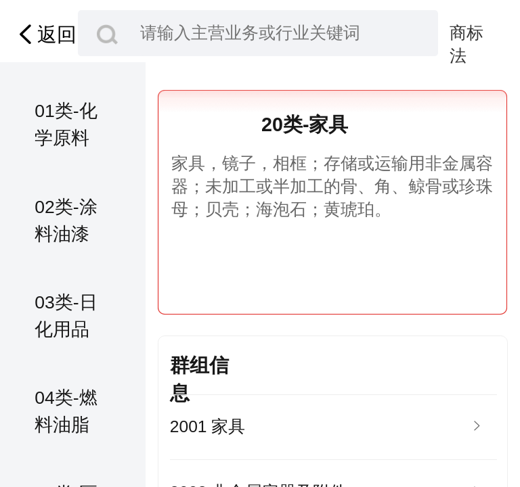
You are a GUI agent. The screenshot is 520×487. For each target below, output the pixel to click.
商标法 (466, 34)
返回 (45, 34)
